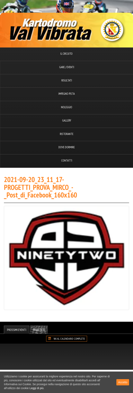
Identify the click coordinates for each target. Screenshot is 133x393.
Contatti (66, 160)
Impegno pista (66, 94)
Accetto (122, 382)
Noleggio (66, 107)
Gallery (66, 120)
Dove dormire (66, 147)
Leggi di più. (37, 388)
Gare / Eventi (66, 67)
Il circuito (66, 53)
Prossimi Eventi (16, 330)
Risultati (66, 80)
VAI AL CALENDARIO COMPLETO (66, 338)
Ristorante (66, 134)
